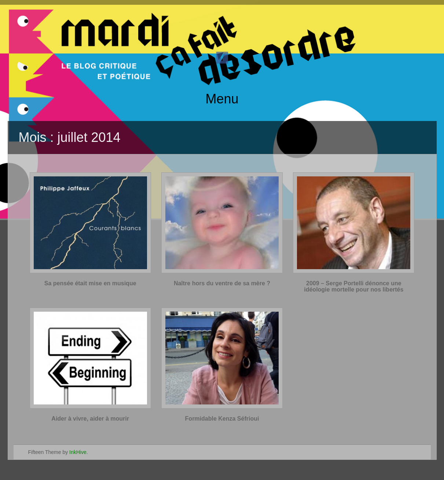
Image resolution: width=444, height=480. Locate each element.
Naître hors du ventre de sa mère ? (222, 283)
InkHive (78, 452)
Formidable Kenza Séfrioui (222, 418)
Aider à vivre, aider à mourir (90, 418)
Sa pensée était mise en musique (90, 283)
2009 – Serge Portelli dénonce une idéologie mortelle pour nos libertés (353, 286)
